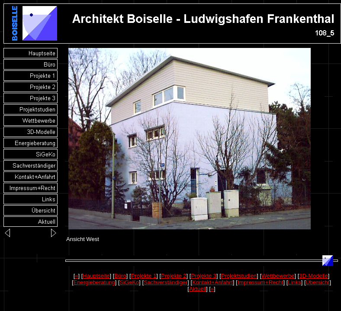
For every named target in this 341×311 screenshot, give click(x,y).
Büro (120, 276)
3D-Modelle (313, 276)
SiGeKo (129, 282)
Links (294, 282)
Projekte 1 (144, 276)
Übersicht (318, 282)
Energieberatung (94, 282)
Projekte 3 (203, 276)
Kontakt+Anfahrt (212, 282)
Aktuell (197, 289)
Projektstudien (239, 276)
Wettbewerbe (277, 276)
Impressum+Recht (260, 282)
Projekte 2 (174, 276)
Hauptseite (96, 276)
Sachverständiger (165, 282)
